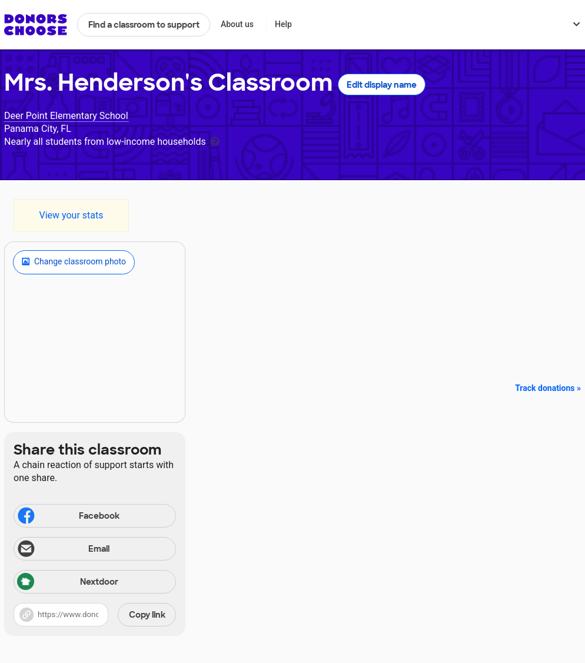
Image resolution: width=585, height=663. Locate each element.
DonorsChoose (35, 24)
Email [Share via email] (62, 550)
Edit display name (382, 84)
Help (283, 24)
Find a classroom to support (144, 24)
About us (237, 24)
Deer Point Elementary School (66, 115)
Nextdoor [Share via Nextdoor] (67, 582)
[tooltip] (214, 140)
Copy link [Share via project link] (147, 614)
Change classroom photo (74, 262)
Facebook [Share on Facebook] (67, 517)
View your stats (71, 215)
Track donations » (548, 388)
